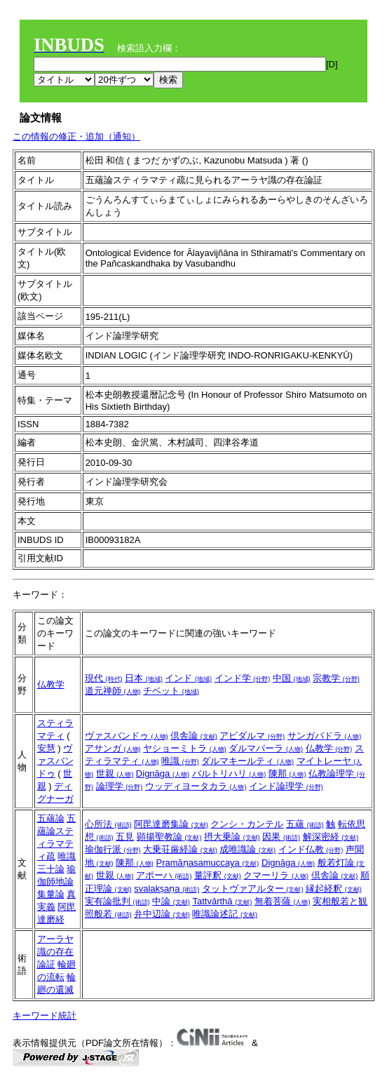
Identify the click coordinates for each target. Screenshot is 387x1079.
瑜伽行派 (113, 849)
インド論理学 (286, 786)
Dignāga (162, 773)
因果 (281, 836)
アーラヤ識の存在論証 (55, 952)
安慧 (46, 748)
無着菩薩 (282, 901)
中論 (171, 901)
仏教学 (50, 684)
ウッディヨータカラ (196, 786)
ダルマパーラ (266, 748)
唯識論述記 (224, 914)
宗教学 (336, 678)
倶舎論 (193, 735)
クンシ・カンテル (246, 824)
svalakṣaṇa (166, 888)
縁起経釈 (334, 888)
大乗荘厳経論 (180, 849)
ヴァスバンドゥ (55, 761)
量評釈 (217, 875)
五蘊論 (50, 818)
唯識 (180, 761)
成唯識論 (247, 849)
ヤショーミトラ (184, 748)
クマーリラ (275, 875)
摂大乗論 (232, 836)
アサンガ (113, 748)
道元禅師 (113, 690)
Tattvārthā (222, 901)
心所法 (108, 824)
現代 (104, 678)
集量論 (50, 894)
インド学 (243, 678)
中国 (292, 678)
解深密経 (331, 836)
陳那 (287, 773)
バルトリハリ (229, 773)
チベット (171, 690)
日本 (144, 678)
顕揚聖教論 (169, 836)
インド (188, 678)
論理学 (119, 786)
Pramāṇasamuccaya (207, 862)
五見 (125, 836)
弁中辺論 (162, 914)
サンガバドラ (324, 735)
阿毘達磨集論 (171, 824)
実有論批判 (117, 901)
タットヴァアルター (253, 888)
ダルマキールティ (247, 761)
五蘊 (305, 824)
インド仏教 (311, 849)
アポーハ (164, 875)
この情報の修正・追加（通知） (76, 136)
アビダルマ (252, 735)
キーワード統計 (44, 1015)
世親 (115, 773)
